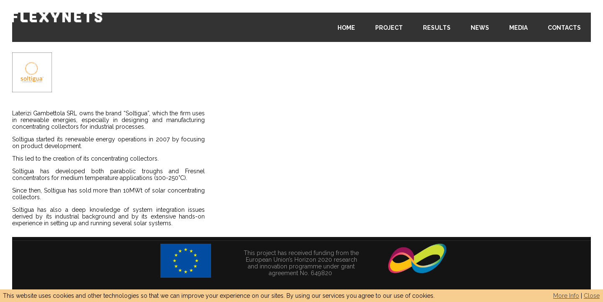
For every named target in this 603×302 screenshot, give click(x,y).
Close (592, 295)
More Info (566, 295)
